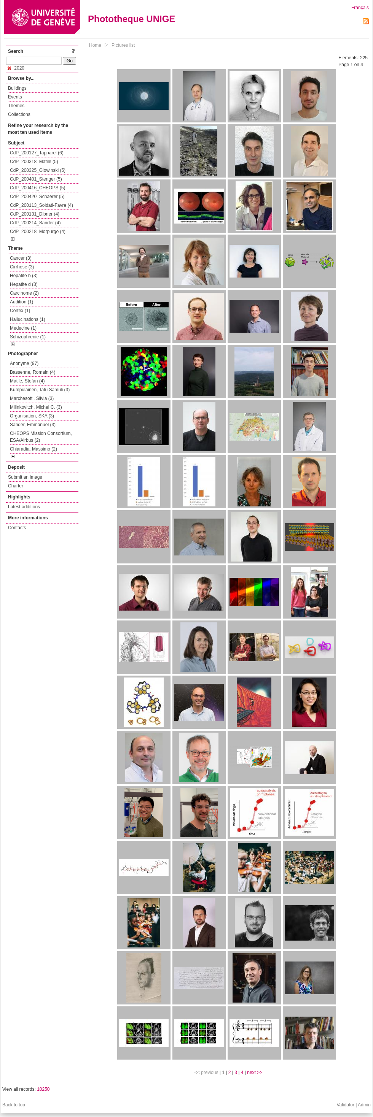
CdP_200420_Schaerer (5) (37, 196)
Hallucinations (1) (27, 319)
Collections (19, 114)
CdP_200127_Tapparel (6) (37, 152)
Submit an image (25, 477)
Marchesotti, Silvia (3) (32, 398)
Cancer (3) (21, 258)
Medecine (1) (23, 328)
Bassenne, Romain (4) (32, 372)
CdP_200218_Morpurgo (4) (37, 231)
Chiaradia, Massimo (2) (33, 449)
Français (360, 7)
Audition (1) (21, 302)
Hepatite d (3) (24, 284)
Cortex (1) (20, 310)
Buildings (17, 88)
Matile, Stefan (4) (27, 381)
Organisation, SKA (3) (32, 416)
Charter (15, 486)
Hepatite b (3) (24, 275)
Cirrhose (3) (22, 267)
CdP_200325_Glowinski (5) (37, 170)
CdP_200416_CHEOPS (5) (37, 187)
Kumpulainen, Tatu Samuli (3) (40, 389)
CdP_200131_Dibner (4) (34, 214)
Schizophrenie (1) (28, 337)
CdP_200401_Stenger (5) (36, 179)
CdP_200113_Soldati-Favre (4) (41, 205)
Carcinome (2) (24, 293)
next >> (254, 1072)
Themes (16, 105)
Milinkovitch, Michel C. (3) (36, 407)
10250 (43, 1089)
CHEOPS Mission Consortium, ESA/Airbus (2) (41, 437)
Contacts (17, 527)
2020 (16, 68)
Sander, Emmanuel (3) (33, 424)
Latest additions (24, 506)
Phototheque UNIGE (131, 19)
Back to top (13, 1104)
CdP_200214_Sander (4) (35, 222)
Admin (364, 1104)
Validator (345, 1104)
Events (15, 97)
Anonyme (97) (24, 363)
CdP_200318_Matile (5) (34, 161)
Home (95, 45)
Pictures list (123, 45)
